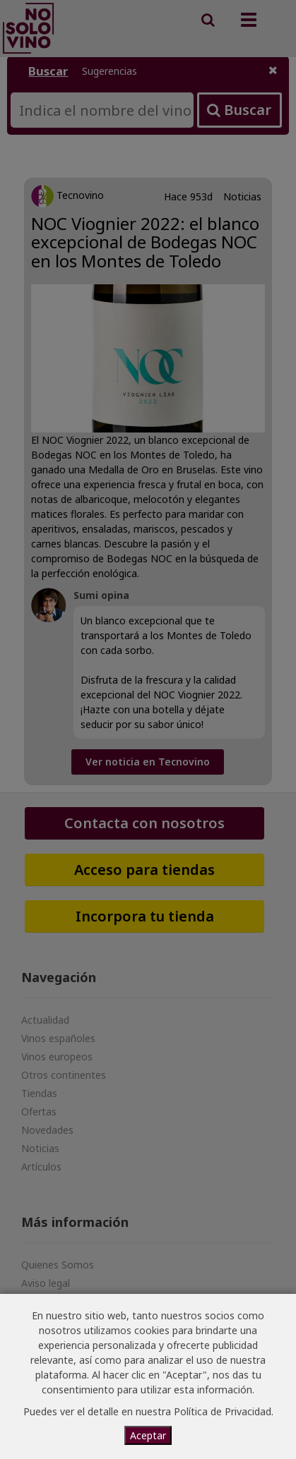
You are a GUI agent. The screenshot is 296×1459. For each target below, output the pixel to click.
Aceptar (148, 1435)
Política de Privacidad (222, 1411)
